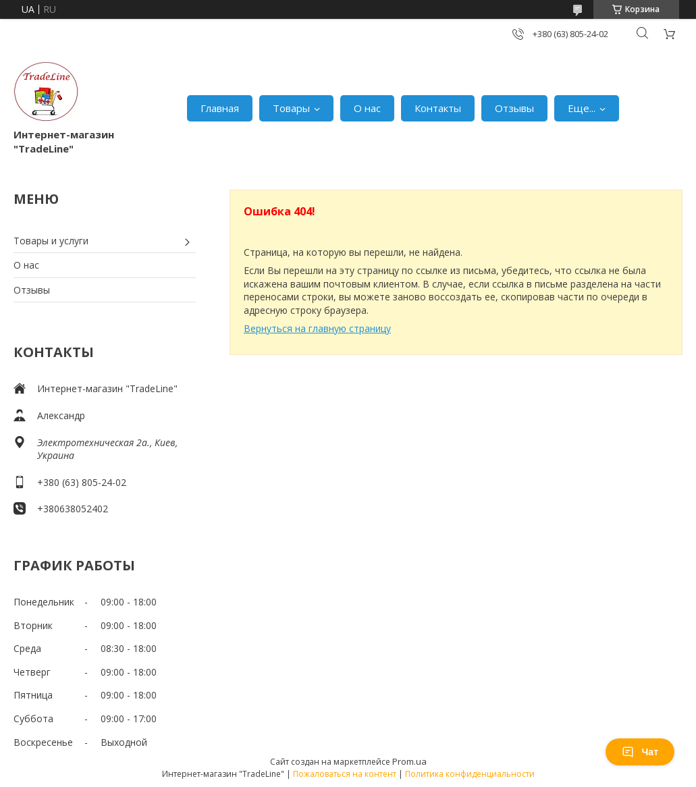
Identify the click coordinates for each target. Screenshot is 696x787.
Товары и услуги (51, 240)
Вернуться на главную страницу (317, 328)
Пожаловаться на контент (344, 774)
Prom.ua (409, 761)
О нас (367, 108)
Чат (640, 752)
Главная (219, 108)
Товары (291, 108)
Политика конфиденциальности (470, 774)
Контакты (437, 108)
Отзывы (514, 108)
